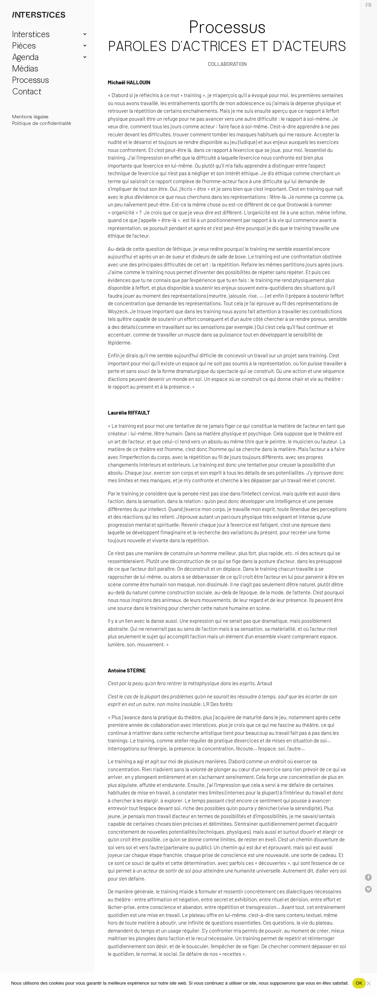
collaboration (227, 64)
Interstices (31, 35)
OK (359, 983)
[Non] (368, 983)
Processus (30, 81)
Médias (25, 69)
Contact (27, 92)
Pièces (24, 46)
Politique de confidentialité (41, 123)
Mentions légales (30, 116)
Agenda (25, 58)
